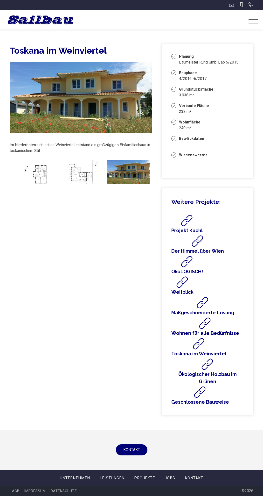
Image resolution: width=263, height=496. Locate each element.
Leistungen (112, 478)
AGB (16, 491)
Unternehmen (75, 478)
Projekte (144, 478)
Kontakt (131, 449)
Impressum (35, 491)
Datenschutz (64, 491)
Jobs (170, 478)
